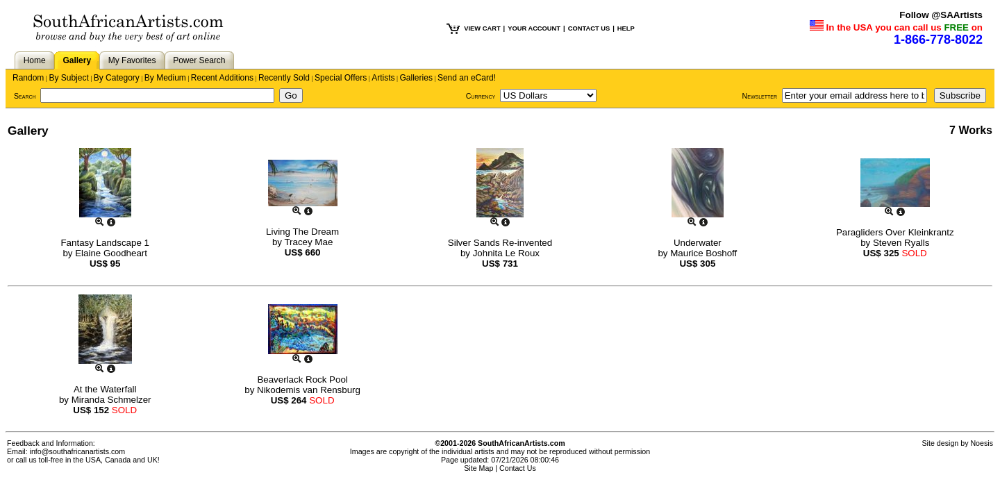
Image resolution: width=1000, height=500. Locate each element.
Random (28, 78)
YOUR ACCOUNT (534, 28)
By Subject (68, 78)
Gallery (76, 60)
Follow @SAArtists (941, 15)
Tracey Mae (308, 242)
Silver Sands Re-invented (500, 243)
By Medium (165, 78)
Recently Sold (284, 78)
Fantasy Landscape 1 (104, 243)
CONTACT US (589, 28)
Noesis (981, 443)
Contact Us (517, 468)
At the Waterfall (105, 389)
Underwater (698, 243)
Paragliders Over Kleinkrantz (895, 232)
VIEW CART (482, 28)
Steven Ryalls (901, 243)
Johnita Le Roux (506, 253)
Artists (383, 78)
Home (35, 60)
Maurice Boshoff (703, 253)
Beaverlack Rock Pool (302, 379)
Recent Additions (222, 78)
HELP (626, 28)
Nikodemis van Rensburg (308, 390)
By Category (117, 78)
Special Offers (341, 78)
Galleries (416, 78)
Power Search (199, 60)
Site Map (478, 468)
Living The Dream (302, 231)
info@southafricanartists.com (78, 451)
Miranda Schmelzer (111, 399)
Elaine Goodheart (111, 253)
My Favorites (132, 60)
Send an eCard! (467, 78)
